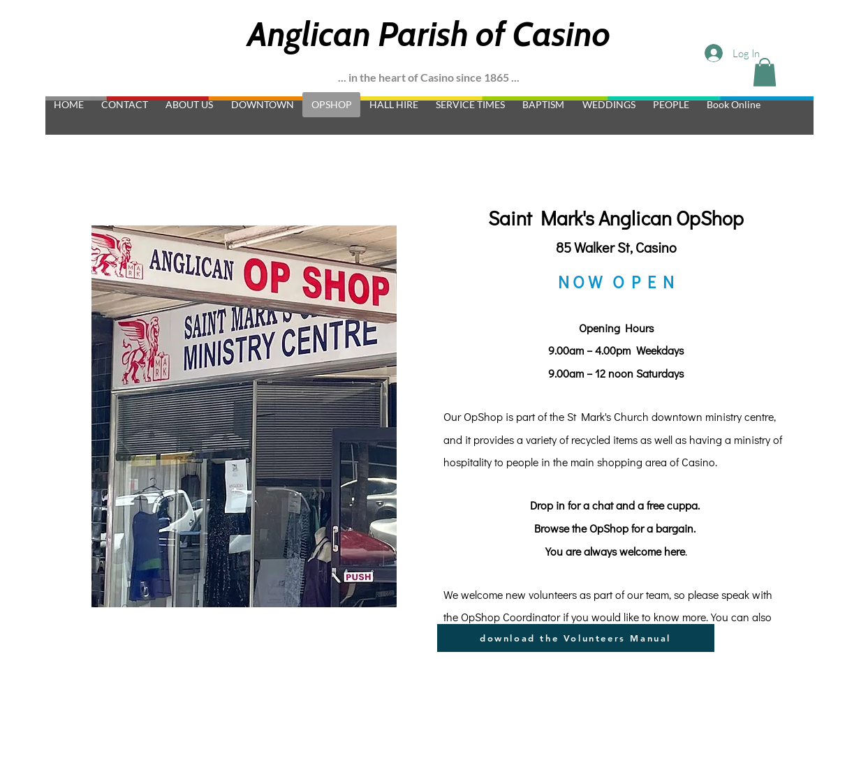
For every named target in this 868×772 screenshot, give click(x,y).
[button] (765, 72)
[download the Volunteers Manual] (575, 638)
